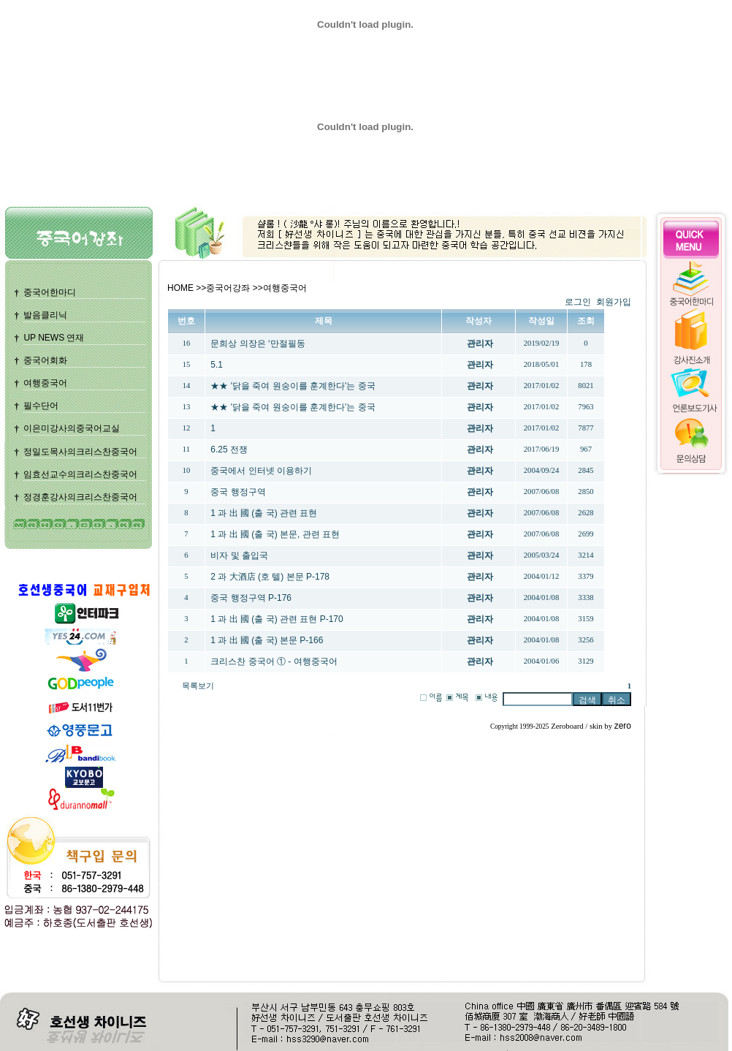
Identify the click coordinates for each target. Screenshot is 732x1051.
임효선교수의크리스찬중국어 (80, 474)
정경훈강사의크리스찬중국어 (80, 497)
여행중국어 (45, 383)
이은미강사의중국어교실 (71, 428)
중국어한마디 (49, 292)
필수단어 (40, 406)
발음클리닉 (45, 315)
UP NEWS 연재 (53, 338)
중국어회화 (45, 360)
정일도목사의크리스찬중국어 (80, 452)
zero (622, 726)
